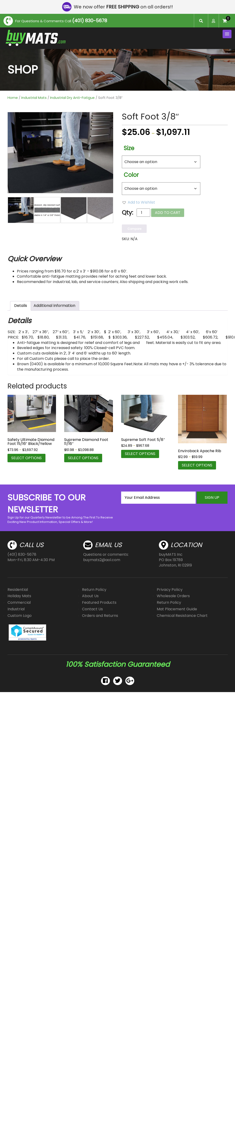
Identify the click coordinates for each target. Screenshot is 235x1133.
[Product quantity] (143, 213)
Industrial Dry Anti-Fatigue (72, 97)
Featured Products (99, 602)
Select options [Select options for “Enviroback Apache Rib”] (197, 465)
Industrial (16, 609)
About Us (90, 596)
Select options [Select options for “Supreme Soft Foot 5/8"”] (140, 453)
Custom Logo (19, 615)
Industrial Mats (34, 97)
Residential (17, 589)
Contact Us (92, 609)
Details (20, 305)
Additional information (54, 305)
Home (12, 97)
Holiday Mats (19, 596)
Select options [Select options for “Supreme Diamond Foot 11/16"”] (83, 458)
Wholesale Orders (173, 596)
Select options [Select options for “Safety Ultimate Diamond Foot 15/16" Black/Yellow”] (26, 458)
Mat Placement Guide (177, 609)
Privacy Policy (170, 589)
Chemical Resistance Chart (182, 615)
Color (131, 175)
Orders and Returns (100, 615)
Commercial (19, 602)
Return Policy (94, 589)
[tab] (20, 306)
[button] (138, 202)
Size (129, 148)
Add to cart (167, 212)
